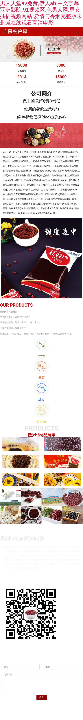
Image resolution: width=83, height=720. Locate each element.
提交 (41, 697)
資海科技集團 (30, 662)
